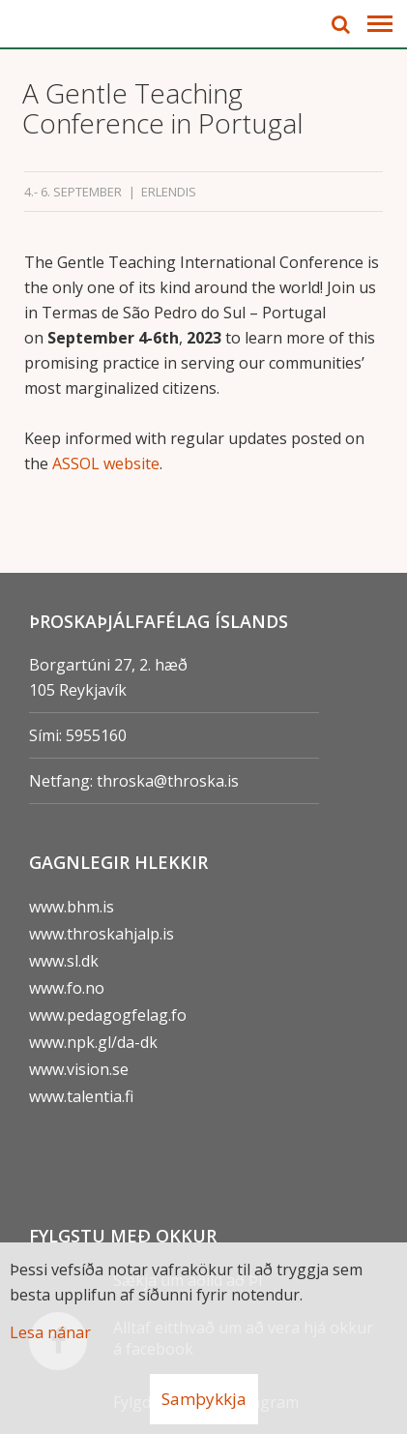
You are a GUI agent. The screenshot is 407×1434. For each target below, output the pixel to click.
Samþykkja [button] (204, 1399)
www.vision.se (79, 1069)
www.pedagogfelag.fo (108, 1015)
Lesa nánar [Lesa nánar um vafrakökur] (50, 1332)
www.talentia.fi (81, 1096)
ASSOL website (106, 463)
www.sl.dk (64, 960)
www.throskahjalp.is (101, 933)
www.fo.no (66, 988)
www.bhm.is (71, 906)
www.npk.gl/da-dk (93, 1042)
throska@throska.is (168, 781)
